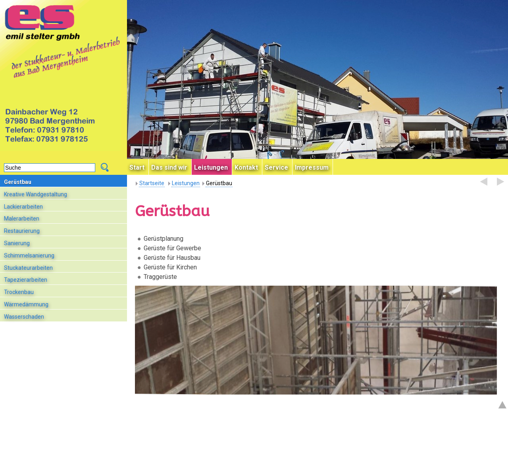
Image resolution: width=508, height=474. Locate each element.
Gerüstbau (17, 182)
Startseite (151, 183)
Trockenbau (19, 292)
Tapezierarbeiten (25, 280)
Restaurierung (22, 231)
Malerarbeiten (21, 218)
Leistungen (186, 183)
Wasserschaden (24, 316)
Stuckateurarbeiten (28, 268)
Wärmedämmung (26, 304)
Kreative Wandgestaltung (35, 194)
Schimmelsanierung (29, 255)
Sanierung (17, 243)
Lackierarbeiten (23, 206)
